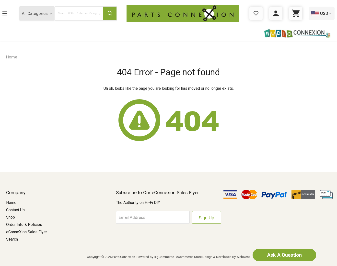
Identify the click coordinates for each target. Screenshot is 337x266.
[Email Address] (152, 217)
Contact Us (15, 210)
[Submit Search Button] (109, 13)
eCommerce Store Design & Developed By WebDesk (213, 257)
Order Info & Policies (24, 224)
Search (12, 239)
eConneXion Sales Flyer (26, 232)
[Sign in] (276, 13)
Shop (10, 217)
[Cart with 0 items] (295, 13)
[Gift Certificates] (256, 13)
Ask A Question (284, 255)
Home (11, 202)
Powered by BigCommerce (155, 257)
